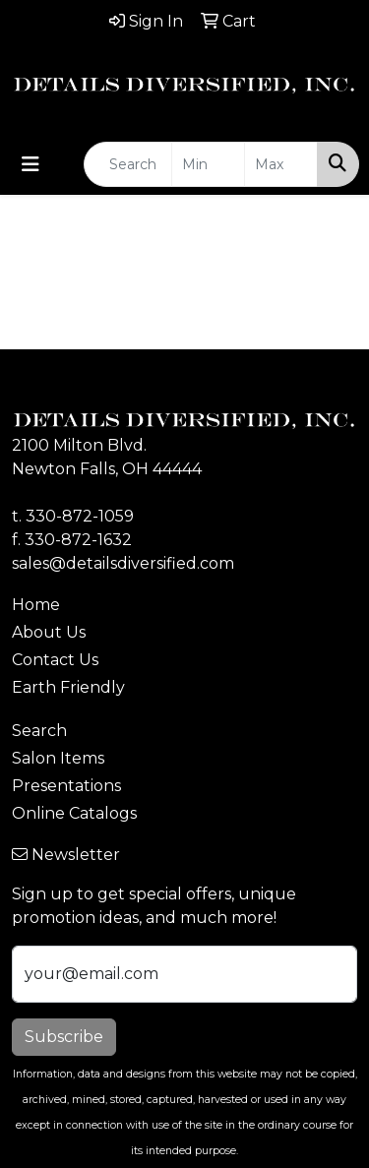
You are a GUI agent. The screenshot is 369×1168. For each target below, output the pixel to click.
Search (39, 730)
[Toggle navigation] (30, 164)
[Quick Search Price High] (281, 164)
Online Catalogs (74, 813)
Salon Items (58, 758)
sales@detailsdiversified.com (123, 563)
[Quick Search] (128, 164)
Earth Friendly (68, 687)
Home (36, 604)
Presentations (66, 785)
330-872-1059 (80, 516)
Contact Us (55, 659)
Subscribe (64, 1036)
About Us (49, 632)
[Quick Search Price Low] (208, 164)
